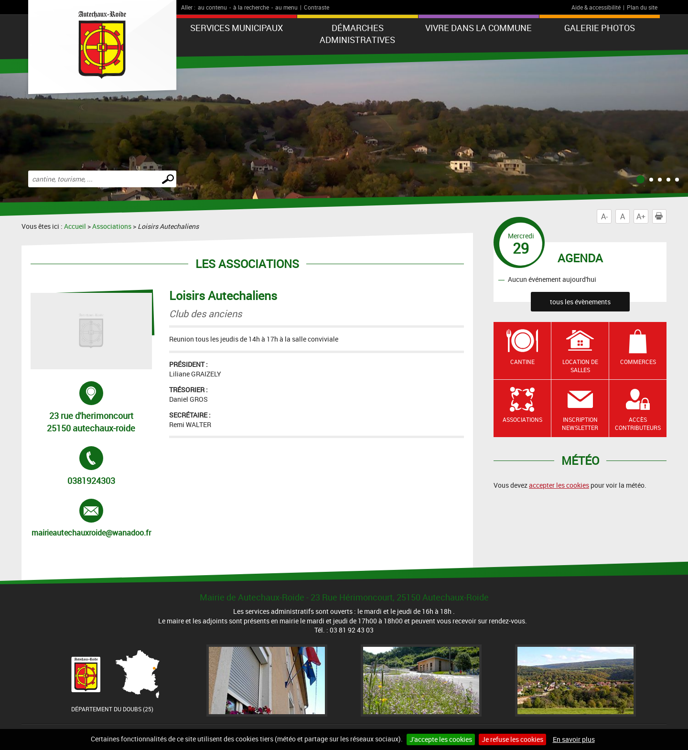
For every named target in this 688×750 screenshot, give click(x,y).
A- (604, 216)
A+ (640, 216)
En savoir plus (574, 739)
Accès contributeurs (638, 423)
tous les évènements (580, 301)
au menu (286, 7)
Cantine (522, 361)
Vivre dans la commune (478, 27)
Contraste (316, 7)
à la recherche (251, 7)
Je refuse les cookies (512, 739)
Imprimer (660, 216)
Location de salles (580, 366)
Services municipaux (236, 27)
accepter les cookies (559, 485)
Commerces (638, 361)
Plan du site (642, 7)
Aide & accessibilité (596, 7)
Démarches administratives (357, 33)
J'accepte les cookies (440, 739)
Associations (111, 226)
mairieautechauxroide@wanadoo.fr (91, 518)
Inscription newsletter (580, 423)
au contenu (212, 7)
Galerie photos (599, 27)
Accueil (75, 226)
